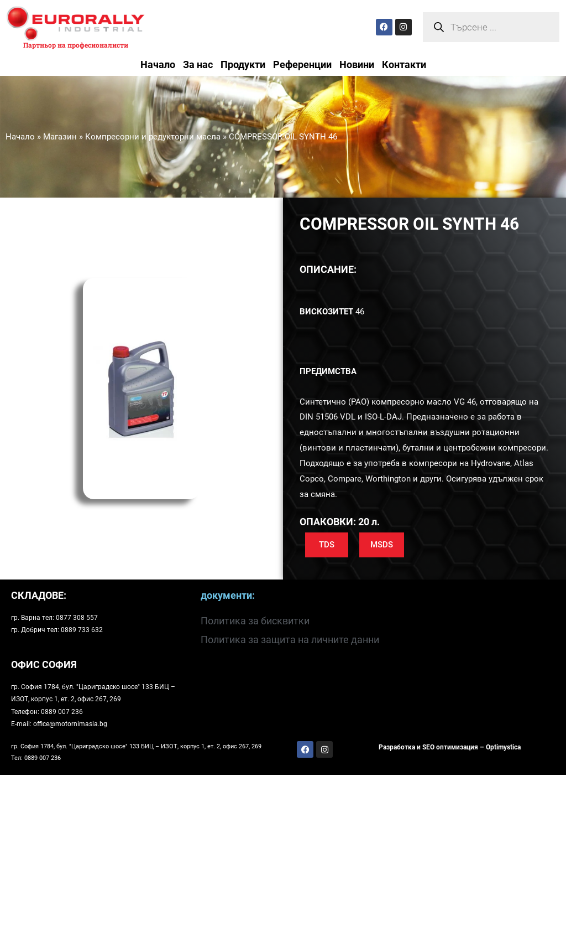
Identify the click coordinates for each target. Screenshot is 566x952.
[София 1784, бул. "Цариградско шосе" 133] (272, 695)
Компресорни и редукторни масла (153, 137)
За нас (198, 64)
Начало (157, 64)
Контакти (404, 64)
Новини (356, 64)
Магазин (60, 137)
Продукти (243, 64)
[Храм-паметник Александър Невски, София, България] (283, 863)
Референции (302, 64)
